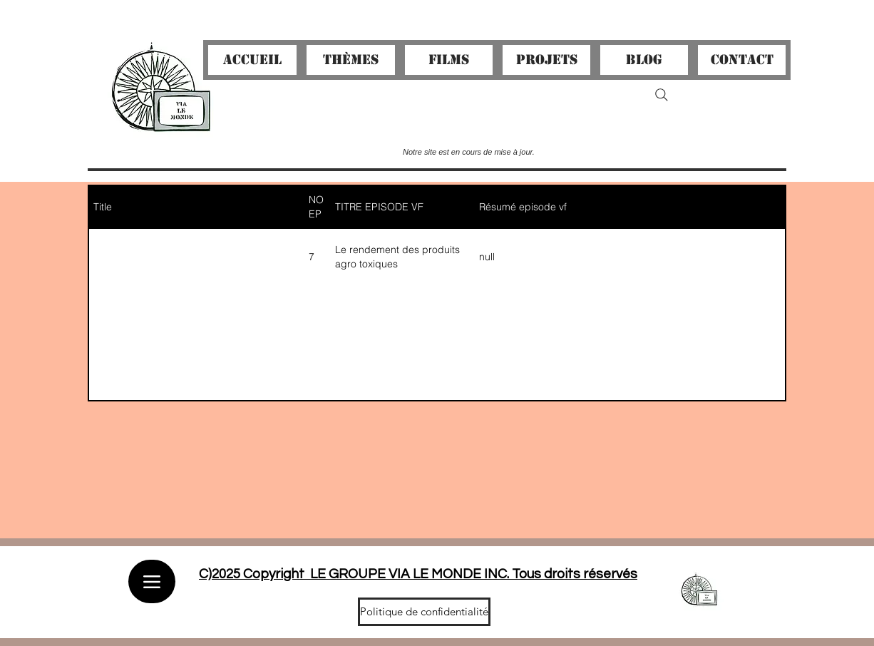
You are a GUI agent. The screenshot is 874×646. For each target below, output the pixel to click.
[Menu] (151, 581)
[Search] (662, 95)
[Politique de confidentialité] (424, 612)
